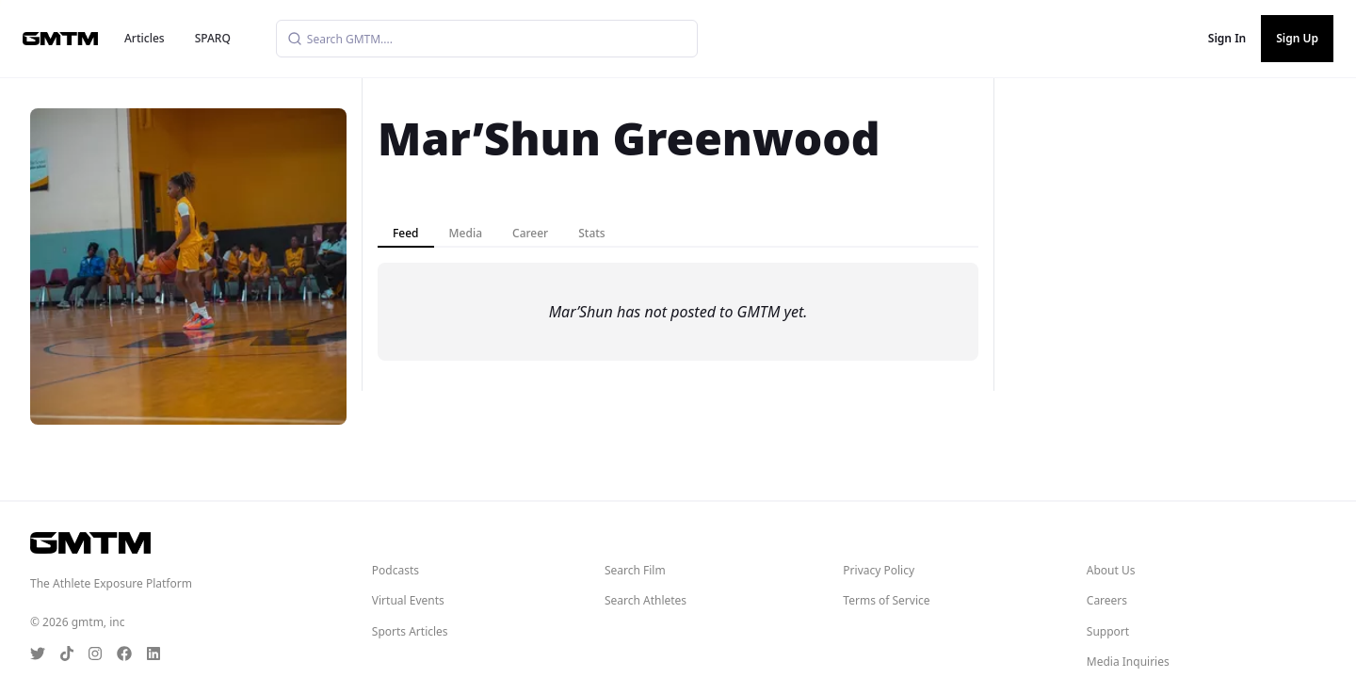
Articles (144, 38)
